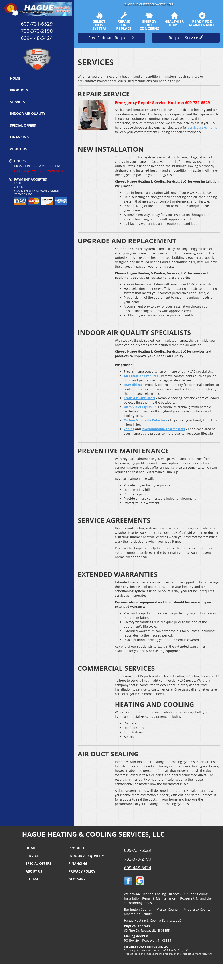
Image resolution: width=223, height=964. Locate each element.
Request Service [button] (186, 37)
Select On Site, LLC (156, 946)
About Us (18, 149)
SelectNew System (99, 21)
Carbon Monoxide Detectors (145, 420)
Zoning (129, 429)
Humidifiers (133, 385)
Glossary (77, 879)
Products (19, 90)
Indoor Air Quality (27, 113)
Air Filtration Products (141, 376)
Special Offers (23, 125)
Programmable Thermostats (163, 429)
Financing (19, 137)
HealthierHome (174, 19)
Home (15, 78)
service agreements (202, 127)
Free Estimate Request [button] (111, 37)
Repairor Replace (124, 21)
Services (17, 102)
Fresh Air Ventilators (139, 398)
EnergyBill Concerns (149, 21)
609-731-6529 (137, 850)
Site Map (33, 879)
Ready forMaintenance (202, 19)
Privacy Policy (82, 871)
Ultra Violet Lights (138, 407)
